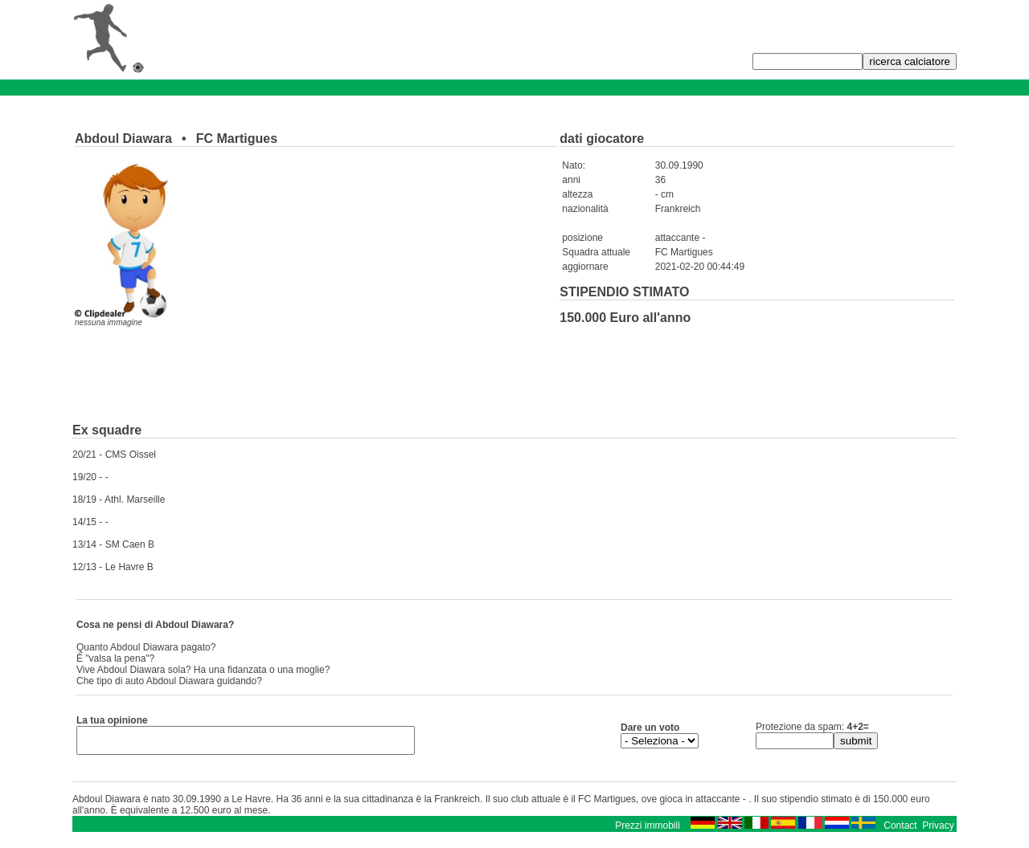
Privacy (937, 830)
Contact (899, 830)
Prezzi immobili (647, 830)
